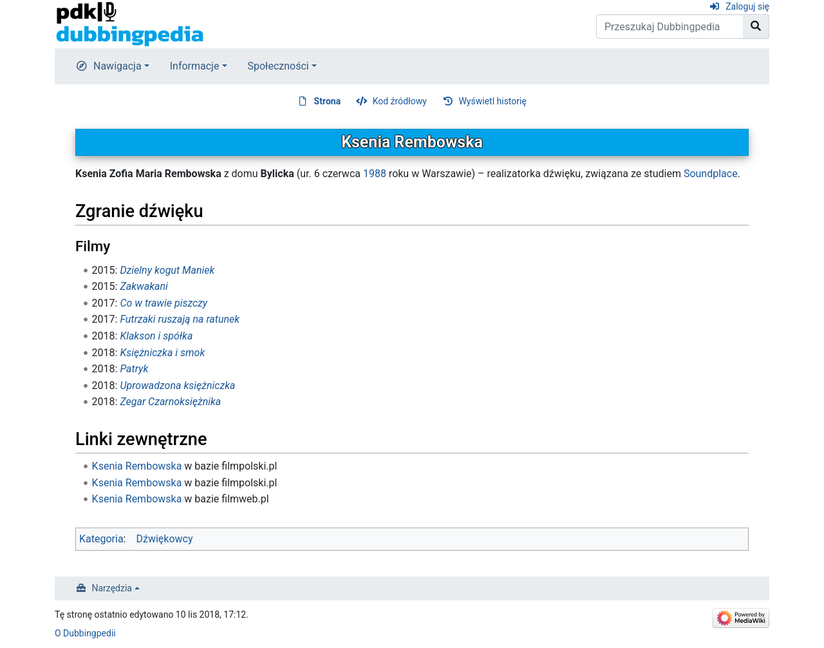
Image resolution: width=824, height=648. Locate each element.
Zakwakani (143, 286)
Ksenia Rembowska (137, 466)
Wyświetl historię (492, 101)
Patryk (134, 369)
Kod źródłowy (400, 101)
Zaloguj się (747, 6)
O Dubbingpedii (85, 633)
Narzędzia (112, 588)
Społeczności (278, 66)
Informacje (195, 66)
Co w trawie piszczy (163, 303)
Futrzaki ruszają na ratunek (179, 319)
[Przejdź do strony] (756, 26)
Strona (327, 101)
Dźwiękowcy (164, 539)
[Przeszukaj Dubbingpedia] (670, 26)
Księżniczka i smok (162, 353)
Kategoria (101, 539)
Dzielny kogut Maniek (167, 270)
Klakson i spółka (156, 336)
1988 (374, 173)
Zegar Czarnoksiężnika (170, 401)
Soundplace (711, 173)
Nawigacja (117, 66)
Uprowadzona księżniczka (177, 385)
